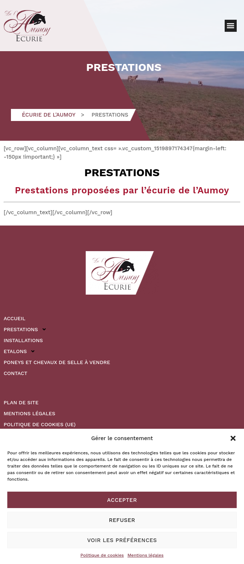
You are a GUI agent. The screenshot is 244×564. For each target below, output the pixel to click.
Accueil (15, 318)
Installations (23, 340)
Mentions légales (145, 555)
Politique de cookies (102, 555)
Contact (15, 373)
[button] (233, 438)
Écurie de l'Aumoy (48, 114)
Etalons (19, 351)
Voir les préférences (122, 540)
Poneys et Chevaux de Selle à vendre (57, 362)
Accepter (122, 500)
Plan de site (21, 402)
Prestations (25, 329)
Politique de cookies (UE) (39, 424)
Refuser (122, 520)
